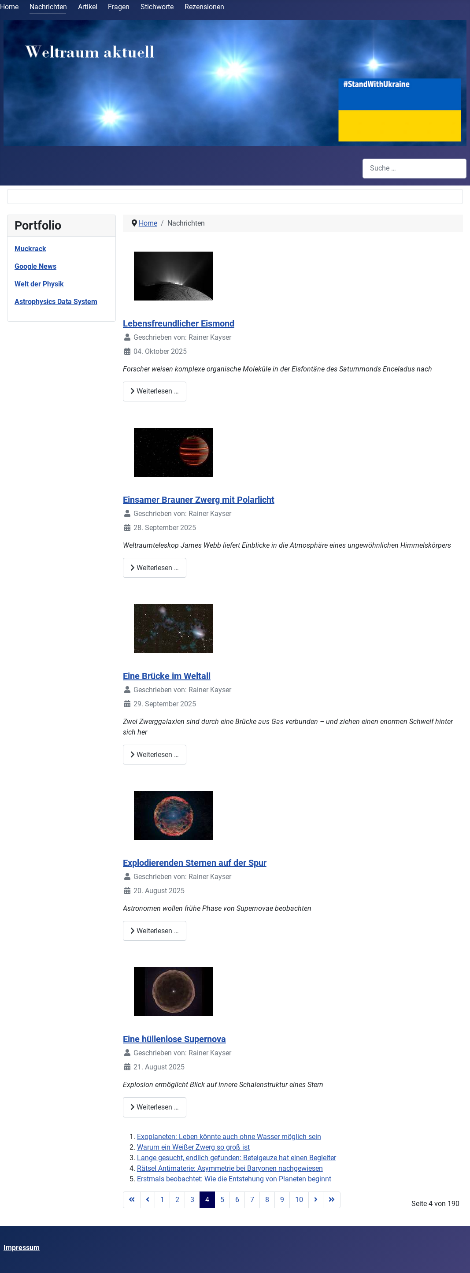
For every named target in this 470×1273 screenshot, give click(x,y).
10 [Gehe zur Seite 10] (299, 1199)
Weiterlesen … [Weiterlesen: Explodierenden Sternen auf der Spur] (154, 931)
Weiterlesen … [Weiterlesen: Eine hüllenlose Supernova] (154, 1107)
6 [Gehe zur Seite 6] (237, 1199)
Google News (35, 266)
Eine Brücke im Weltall (167, 676)
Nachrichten (48, 7)
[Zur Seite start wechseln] (132, 1199)
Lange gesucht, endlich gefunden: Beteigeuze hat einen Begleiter (236, 1158)
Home (9, 7)
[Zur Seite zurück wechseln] (147, 1199)
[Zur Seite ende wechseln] (331, 1199)
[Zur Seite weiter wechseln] (315, 1199)
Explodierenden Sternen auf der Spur (194, 862)
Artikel (87, 7)
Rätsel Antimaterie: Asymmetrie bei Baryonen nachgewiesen (230, 1168)
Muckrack (30, 249)
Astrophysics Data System (56, 301)
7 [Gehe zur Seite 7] (252, 1199)
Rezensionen (204, 7)
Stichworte (157, 7)
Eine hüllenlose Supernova (174, 1039)
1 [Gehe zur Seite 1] (162, 1199)
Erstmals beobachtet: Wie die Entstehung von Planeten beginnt (234, 1179)
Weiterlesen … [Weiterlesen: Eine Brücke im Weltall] (154, 754)
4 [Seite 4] (207, 1199)
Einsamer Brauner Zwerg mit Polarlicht (198, 499)
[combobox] (414, 168)
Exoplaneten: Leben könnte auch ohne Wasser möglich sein (229, 1136)
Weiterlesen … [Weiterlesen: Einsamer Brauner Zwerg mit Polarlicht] (154, 568)
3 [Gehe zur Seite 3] (192, 1199)
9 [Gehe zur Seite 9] (282, 1199)
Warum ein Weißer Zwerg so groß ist (193, 1147)
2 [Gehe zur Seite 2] (177, 1199)
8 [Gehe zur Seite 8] (267, 1199)
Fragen (119, 7)
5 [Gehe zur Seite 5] (222, 1199)
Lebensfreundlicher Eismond (178, 323)
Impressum (22, 1247)
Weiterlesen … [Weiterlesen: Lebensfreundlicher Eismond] (154, 391)
